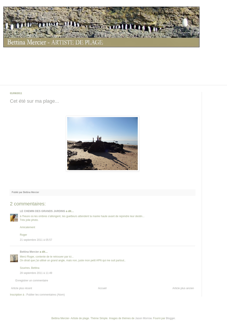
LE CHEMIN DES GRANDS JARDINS (42, 211)
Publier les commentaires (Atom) (45, 294)
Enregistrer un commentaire (31, 280)
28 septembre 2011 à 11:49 (36, 273)
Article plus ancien (183, 288)
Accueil (102, 288)
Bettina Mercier (29, 251)
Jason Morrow (143, 318)
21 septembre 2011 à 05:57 (36, 239)
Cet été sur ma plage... (34, 101)
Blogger (170, 318)
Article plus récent (21, 288)
